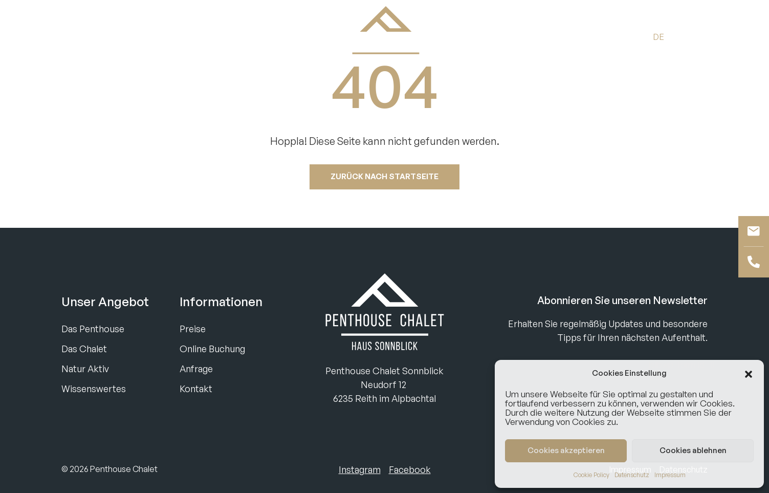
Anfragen (131, 36)
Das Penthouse (92, 328)
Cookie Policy (591, 475)
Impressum (670, 475)
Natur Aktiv (85, 368)
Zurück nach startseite (384, 176)
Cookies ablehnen (693, 450)
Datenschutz (631, 475)
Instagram (360, 469)
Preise (193, 328)
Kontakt (196, 388)
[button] (748, 373)
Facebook (410, 469)
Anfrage (196, 368)
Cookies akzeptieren (566, 450)
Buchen (79, 36)
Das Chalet (84, 348)
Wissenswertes (93, 388)
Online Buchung (212, 348)
